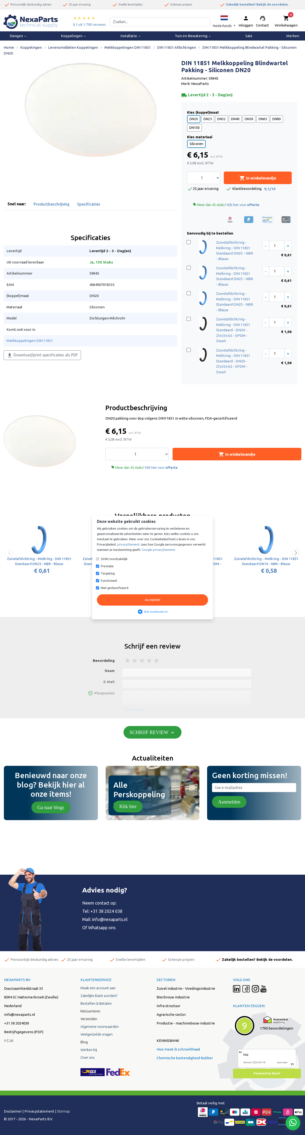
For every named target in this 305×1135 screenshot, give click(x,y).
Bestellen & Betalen (96, 1003)
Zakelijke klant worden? (98, 996)
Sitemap (63, 1111)
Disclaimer (13, 1111)
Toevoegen (134, 710)
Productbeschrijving (51, 204)
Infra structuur (168, 1006)
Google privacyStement (158, 549)
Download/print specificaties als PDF (42, 355)
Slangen (18, 36)
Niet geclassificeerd (114, 587)
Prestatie (107, 566)
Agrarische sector (171, 1014)
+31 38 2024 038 (106, 911)
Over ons (87, 1057)
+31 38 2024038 (16, 1023)
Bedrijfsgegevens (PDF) (23, 1032)
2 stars (135, 660)
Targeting (108, 573)
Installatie (130, 36)
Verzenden (88, 1019)
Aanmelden (229, 801)
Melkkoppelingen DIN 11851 (30, 341)
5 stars (156, 660)
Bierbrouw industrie (173, 997)
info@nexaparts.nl (110, 919)
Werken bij (88, 1050)
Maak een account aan (98, 988)
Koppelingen (73, 36)
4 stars (149, 660)
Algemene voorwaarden (99, 1026)
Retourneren (90, 1011)
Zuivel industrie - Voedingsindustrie (186, 988)
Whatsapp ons (102, 927)
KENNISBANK (168, 1040)
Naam (110, 671)
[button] (224, 21)
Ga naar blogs (50, 807)
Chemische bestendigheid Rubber (185, 1058)
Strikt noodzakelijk (114, 559)
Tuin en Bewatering (193, 36)
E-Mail (109, 682)
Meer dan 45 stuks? (226, 205)
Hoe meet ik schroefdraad (178, 1049)
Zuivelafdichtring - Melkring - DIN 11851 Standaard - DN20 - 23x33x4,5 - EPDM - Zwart (233, 330)
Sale (248, 36)
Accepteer (152, 600)
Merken (292, 36)
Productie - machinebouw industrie (186, 1023)
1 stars (127, 660)
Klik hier (128, 806)
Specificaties (88, 204)
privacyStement (128, 544)
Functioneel (109, 580)
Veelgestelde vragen (96, 1034)
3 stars (142, 660)
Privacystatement (39, 1111)
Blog (84, 1042)
